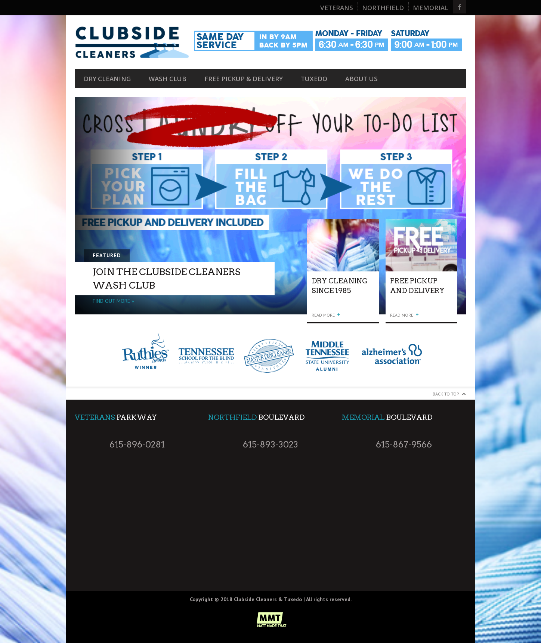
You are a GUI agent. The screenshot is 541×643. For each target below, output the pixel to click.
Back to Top (446, 394)
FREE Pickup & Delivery (243, 78)
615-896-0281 (137, 444)
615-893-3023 (270, 444)
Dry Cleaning (107, 78)
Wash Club (167, 78)
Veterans (336, 7)
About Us (361, 78)
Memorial (430, 7)
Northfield (383, 7)
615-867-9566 (404, 444)
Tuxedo (314, 78)
